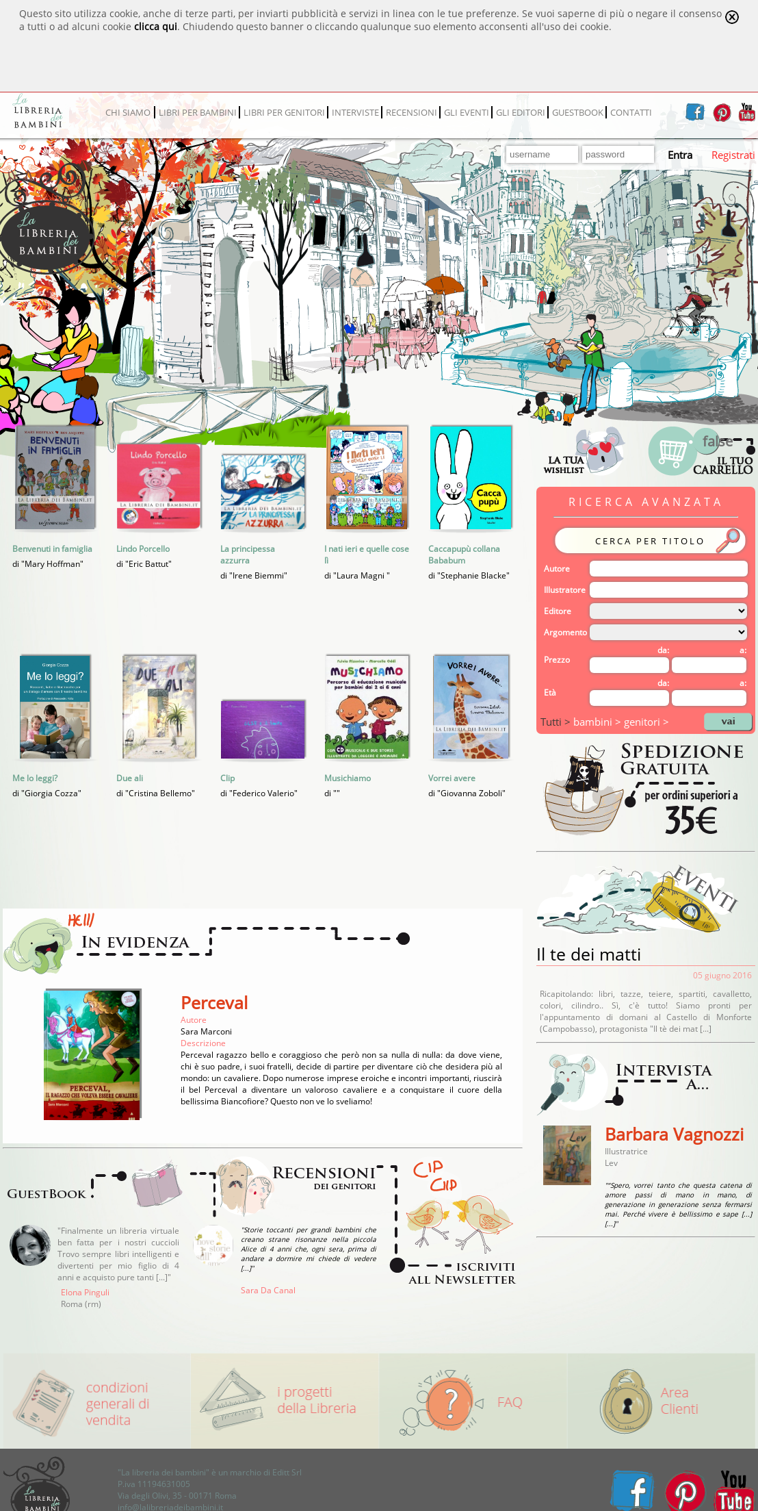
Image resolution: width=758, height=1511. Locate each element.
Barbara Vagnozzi (674, 1133)
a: (743, 650)
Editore (557, 611)
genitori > (646, 721)
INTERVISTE (355, 112)
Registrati (733, 155)
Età (550, 692)
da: (663, 650)
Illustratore (565, 590)
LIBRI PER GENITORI (284, 112)
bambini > (598, 721)
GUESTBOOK (577, 112)
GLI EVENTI (466, 112)
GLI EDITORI (520, 112)
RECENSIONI (411, 112)
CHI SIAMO (128, 112)
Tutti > (556, 721)
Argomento (565, 632)
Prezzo (557, 659)
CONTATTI (631, 112)
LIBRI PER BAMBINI (198, 112)
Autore (557, 568)
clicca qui (155, 26)
